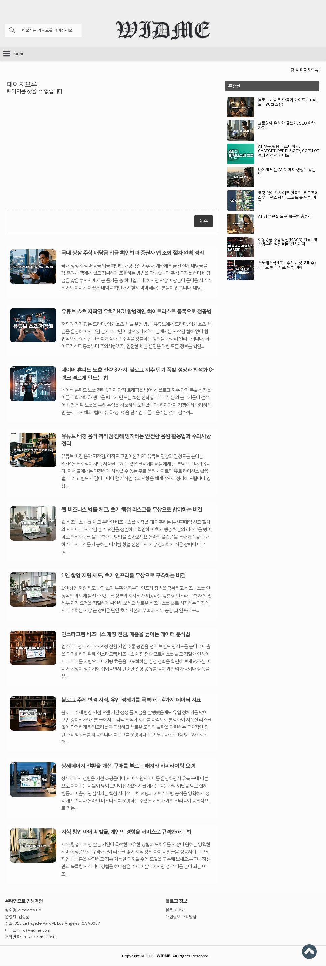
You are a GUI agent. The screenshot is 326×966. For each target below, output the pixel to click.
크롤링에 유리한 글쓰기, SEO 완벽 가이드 (287, 126)
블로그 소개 (175, 910)
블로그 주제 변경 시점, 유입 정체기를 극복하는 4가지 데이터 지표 (131, 700)
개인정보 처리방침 (181, 917)
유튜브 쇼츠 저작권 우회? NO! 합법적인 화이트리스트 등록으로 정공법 (136, 311)
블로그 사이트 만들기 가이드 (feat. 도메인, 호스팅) (288, 102)
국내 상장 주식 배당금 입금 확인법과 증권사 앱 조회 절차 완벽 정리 (132, 253)
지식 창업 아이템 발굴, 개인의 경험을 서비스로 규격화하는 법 (126, 832)
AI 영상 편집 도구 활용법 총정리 (285, 216)
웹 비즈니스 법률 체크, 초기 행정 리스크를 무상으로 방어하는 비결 (131, 510)
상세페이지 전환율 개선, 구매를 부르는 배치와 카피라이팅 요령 (128, 766)
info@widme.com (34, 930)
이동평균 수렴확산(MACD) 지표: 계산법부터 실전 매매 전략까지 (287, 242)
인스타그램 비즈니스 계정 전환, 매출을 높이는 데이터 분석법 (125, 634)
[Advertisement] (272, 338)
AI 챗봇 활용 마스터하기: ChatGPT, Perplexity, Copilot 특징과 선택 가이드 (288, 151)
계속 (203, 221)
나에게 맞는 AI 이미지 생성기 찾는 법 (287, 172)
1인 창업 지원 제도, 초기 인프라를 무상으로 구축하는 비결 (123, 575)
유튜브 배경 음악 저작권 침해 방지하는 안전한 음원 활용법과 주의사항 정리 (136, 440)
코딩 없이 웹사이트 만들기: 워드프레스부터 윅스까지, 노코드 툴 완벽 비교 (288, 198)
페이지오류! (310, 70)
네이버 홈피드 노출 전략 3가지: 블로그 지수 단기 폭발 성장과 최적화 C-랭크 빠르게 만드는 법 (137, 374)
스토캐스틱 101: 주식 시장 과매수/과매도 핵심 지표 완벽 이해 (287, 265)
